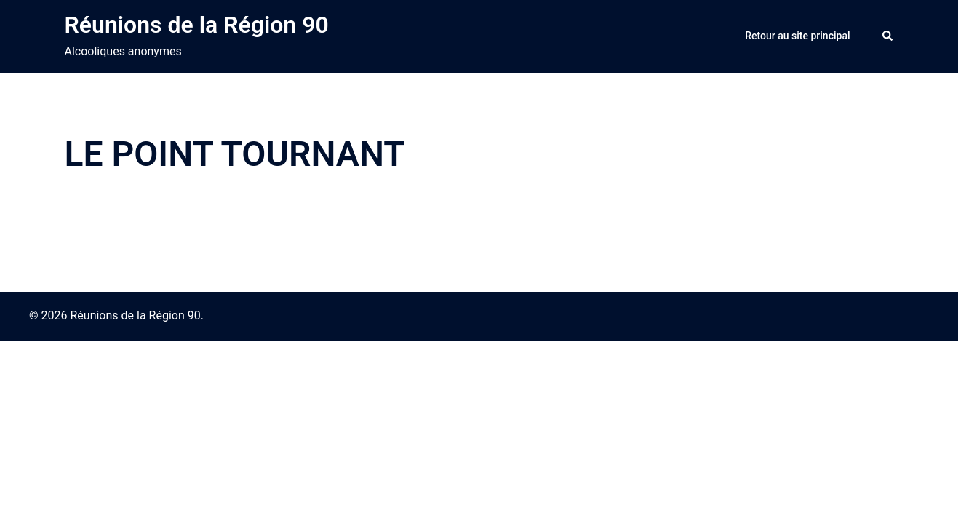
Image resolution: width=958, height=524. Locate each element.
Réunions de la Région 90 (197, 25)
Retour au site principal (797, 35)
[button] (888, 36)
